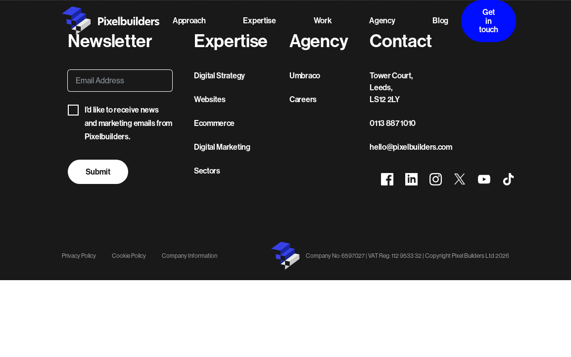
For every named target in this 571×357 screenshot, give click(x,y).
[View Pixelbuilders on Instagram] (435, 179)
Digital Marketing (222, 147)
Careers (303, 99)
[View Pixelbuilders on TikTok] (508, 179)
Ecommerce (214, 123)
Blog (440, 21)
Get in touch (488, 20)
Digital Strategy (219, 75)
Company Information (189, 255)
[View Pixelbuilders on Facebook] (387, 179)
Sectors (207, 171)
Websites (209, 99)
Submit (98, 172)
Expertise (259, 21)
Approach (189, 21)
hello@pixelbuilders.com (411, 147)
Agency (382, 21)
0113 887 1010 (393, 123)
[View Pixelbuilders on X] (460, 179)
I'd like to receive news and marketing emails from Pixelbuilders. (120, 123)
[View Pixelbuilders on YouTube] (484, 179)
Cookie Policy (129, 255)
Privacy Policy (79, 255)
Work (323, 21)
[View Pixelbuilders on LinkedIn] (411, 179)
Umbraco (304, 75)
